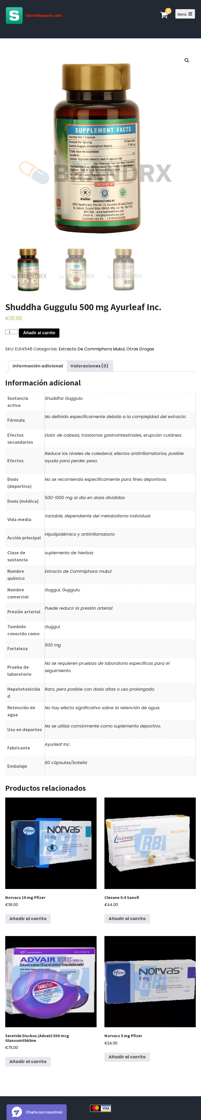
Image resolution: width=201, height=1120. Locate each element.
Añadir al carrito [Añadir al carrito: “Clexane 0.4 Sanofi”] (127, 919)
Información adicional (38, 366)
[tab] (38, 366)
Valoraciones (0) (89, 366)
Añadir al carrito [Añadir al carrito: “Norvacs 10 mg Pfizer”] (28, 919)
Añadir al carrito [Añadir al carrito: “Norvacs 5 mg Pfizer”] (127, 1057)
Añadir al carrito (39, 333)
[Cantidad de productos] (11, 331)
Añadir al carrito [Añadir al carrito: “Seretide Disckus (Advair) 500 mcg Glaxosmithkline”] (28, 1062)
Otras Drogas (140, 349)
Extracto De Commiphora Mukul (92, 349)
